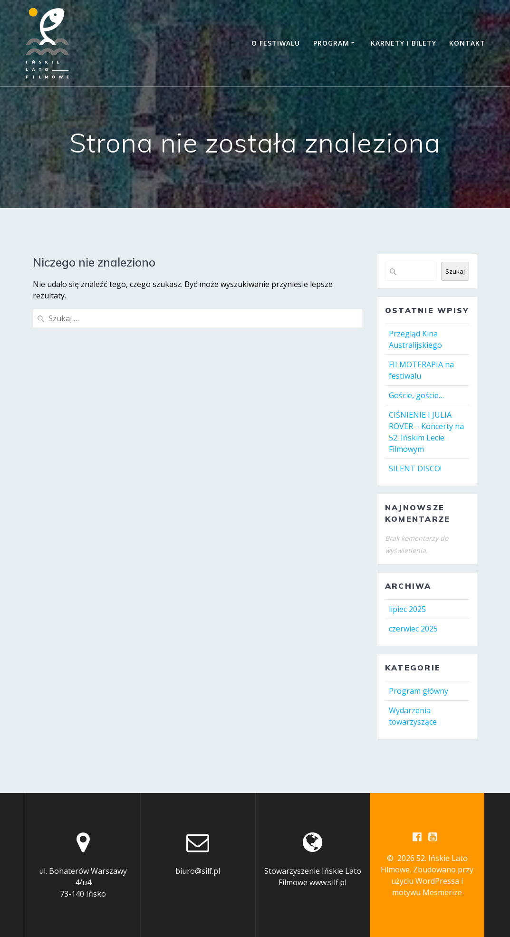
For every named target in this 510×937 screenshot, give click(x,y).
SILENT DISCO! (415, 468)
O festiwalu (275, 43)
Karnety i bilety (403, 43)
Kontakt (467, 43)
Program (331, 43)
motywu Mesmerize (427, 892)
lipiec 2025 (407, 609)
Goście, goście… (416, 395)
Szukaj (455, 271)
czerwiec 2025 (413, 628)
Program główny (418, 691)
